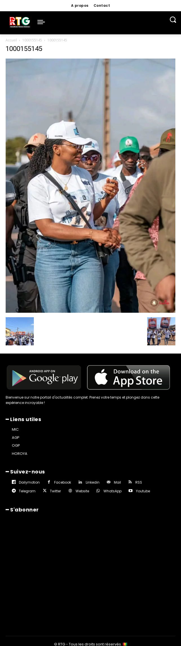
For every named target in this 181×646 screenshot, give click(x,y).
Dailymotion (29, 482)
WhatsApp (112, 491)
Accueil (11, 40)
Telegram (27, 491)
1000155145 (32, 40)
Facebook (62, 482)
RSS (138, 482)
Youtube (143, 491)
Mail (117, 482)
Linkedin (93, 482)
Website (82, 491)
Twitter (55, 491)
